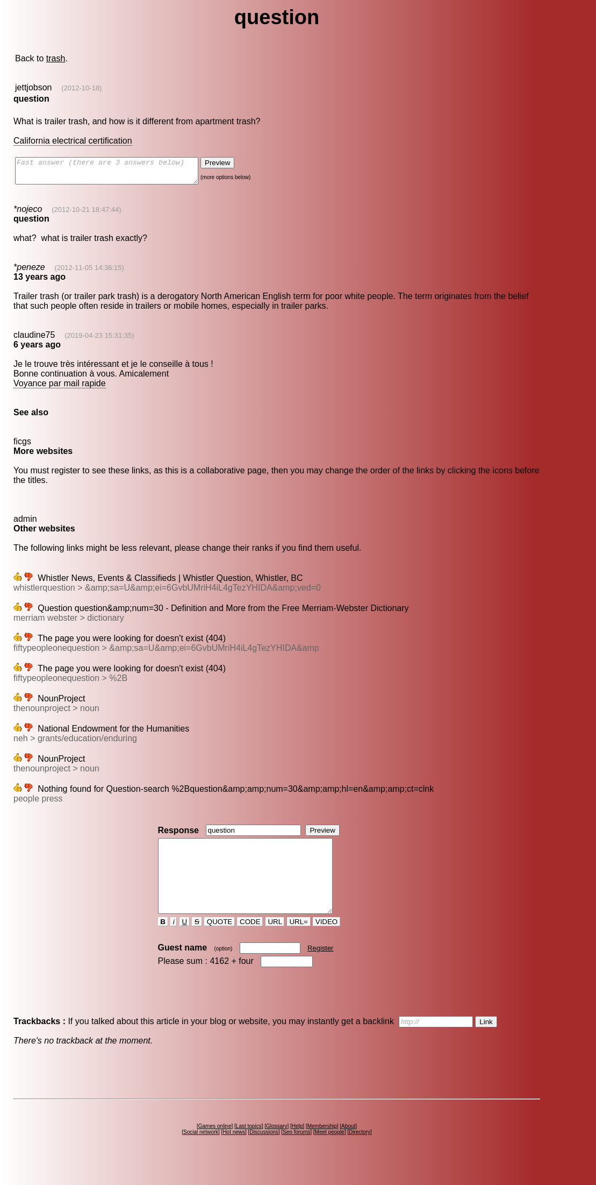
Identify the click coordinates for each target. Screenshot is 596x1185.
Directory (359, 1151)
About (348, 1145)
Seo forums (296, 1151)
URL (275, 941)
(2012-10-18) (81, 88)
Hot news (233, 1151)
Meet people (329, 1151)
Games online (215, 1145)
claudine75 (34, 339)
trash (56, 58)
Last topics (249, 1145)
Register (320, 967)
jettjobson (33, 87)
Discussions (263, 1151)
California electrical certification (72, 140)
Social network (200, 1151)
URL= (299, 941)
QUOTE (219, 941)
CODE (250, 941)
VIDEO (326, 941)
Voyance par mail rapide (59, 388)
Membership (322, 1145)
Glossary (276, 1145)
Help (297, 1145)
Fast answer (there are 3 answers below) (117, 173)
